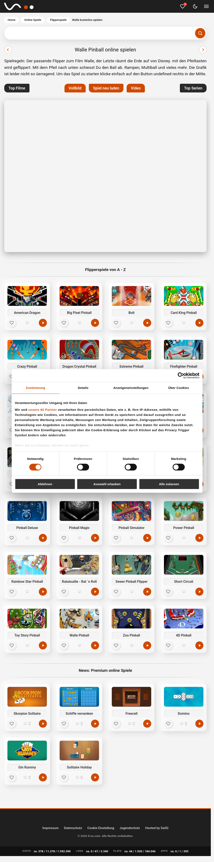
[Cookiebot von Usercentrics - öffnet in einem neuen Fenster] (180, 375)
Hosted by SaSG (157, 828)
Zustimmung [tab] (35, 388)
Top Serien (193, 88)
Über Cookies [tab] (178, 388)
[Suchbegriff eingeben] (105, 33)
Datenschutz (73, 828)
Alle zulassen (169, 484)
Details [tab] (83, 388)
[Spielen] (43, 724)
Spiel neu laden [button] (106, 88)
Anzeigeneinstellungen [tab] (130, 388)
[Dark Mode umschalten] (195, 6)
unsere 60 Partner (42, 409)
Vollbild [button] (75, 88)
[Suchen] (200, 33)
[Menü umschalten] (206, 6)
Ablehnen (45, 484)
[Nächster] (203, 50)
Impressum (50, 828)
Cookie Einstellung (100, 828)
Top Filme (16, 88)
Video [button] (136, 88)
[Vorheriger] (8, 50)
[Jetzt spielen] (43, 323)
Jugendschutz (129, 828)
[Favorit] (11, 323)
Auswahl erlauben (106, 484)
